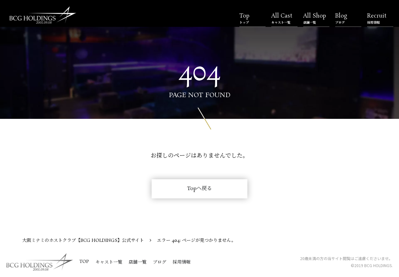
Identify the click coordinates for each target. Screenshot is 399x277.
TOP (84, 261)
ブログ (159, 262)
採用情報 (182, 262)
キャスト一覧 (108, 262)
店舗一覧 (138, 262)
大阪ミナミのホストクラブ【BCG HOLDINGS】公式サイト (83, 240)
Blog (348, 18)
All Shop (316, 18)
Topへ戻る (199, 188)
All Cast (284, 18)
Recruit (380, 18)
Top (252, 18)
